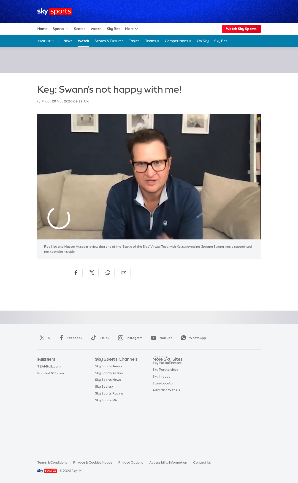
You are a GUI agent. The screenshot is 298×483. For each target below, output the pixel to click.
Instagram (129, 338)
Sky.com (159, 366)
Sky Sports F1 (105, 400)
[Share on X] (92, 272)
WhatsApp (192, 338)
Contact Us (202, 462)
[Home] (54, 11)
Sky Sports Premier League (115, 373)
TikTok (99, 338)
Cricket (46, 41)
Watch (96, 28)
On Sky (203, 41)
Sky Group (160, 387)
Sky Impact (161, 407)
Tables (134, 41)
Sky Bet (113, 28)
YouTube (160, 338)
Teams (152, 41)
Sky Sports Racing (109, 434)
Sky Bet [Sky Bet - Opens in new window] (220, 41)
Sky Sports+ (104, 427)
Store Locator (163, 414)
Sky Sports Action (109, 414)
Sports (61, 29)
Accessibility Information (168, 462)
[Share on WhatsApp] (108, 272)
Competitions (178, 41)
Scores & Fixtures (109, 41)
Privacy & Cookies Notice (92, 462)
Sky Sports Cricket (109, 387)
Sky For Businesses (167, 393)
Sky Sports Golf (107, 393)
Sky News (159, 373)
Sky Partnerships (165, 400)
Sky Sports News (108, 420)
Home (42, 28)
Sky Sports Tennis (108, 407)
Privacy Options (130, 462)
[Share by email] (124, 272)
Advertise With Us (166, 420)
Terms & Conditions (52, 462)
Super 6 (43, 373)
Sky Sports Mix (106, 441)
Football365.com (50, 387)
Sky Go (157, 380)
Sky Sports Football (110, 380)
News (67, 41)
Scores (79, 28)
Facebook (69, 338)
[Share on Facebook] (76, 272)
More (131, 29)
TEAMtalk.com (49, 380)
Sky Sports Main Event (112, 366)
